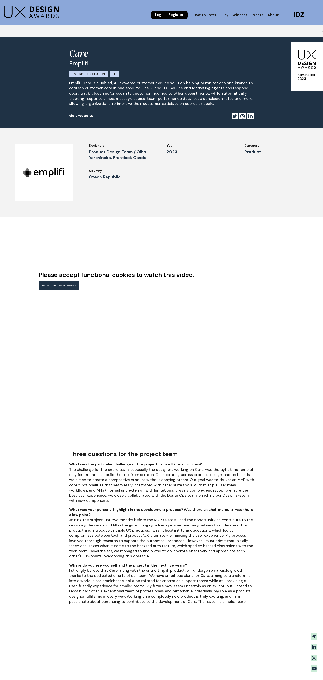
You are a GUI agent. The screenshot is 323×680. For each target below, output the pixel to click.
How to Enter (205, 15)
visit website (81, 115)
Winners (239, 15)
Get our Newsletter (283, 669)
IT (114, 74)
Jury (224, 15)
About (273, 15)
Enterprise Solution (89, 74)
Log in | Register (169, 15)
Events (257, 15)
